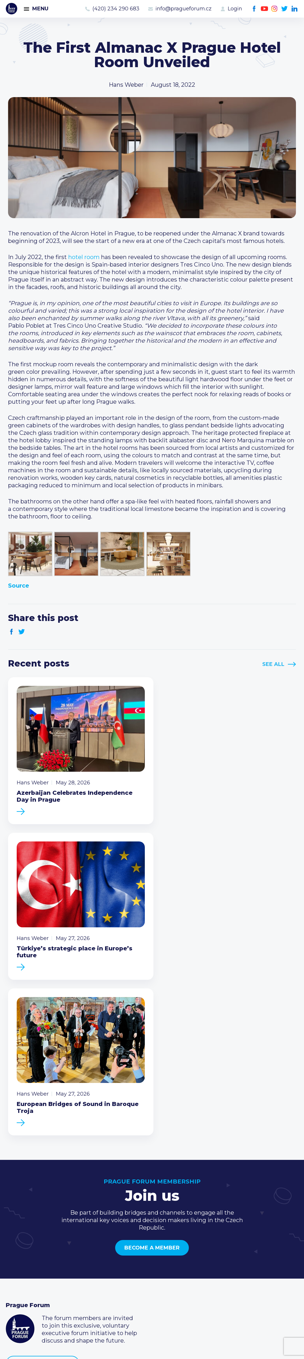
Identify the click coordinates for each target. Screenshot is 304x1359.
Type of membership (135, 1252)
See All (273, 664)
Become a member (152, 1084)
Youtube (264, 8)
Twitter (284, 8)
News (14, 1242)
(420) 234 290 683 (115, 8)
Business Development (39, 1270)
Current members (131, 1242)
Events (16, 1252)
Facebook (254, 8)
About (14, 1289)
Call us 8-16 (220, 1242)
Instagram (274, 8)
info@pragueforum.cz (183, 8)
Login (235, 8)
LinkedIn (294, 8)
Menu (40, 8)
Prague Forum (11, 8)
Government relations (37, 1279)
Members (19, 1261)
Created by (152, 1348)
